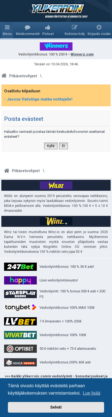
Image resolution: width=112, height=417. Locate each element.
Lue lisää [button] (91, 393)
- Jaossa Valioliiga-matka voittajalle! (38, 99)
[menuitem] (28, 30)
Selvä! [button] (56, 407)
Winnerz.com (82, 54)
